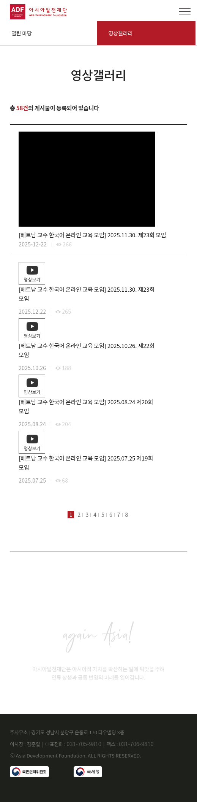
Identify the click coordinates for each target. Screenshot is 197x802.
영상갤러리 (121, 33)
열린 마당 (21, 33)
